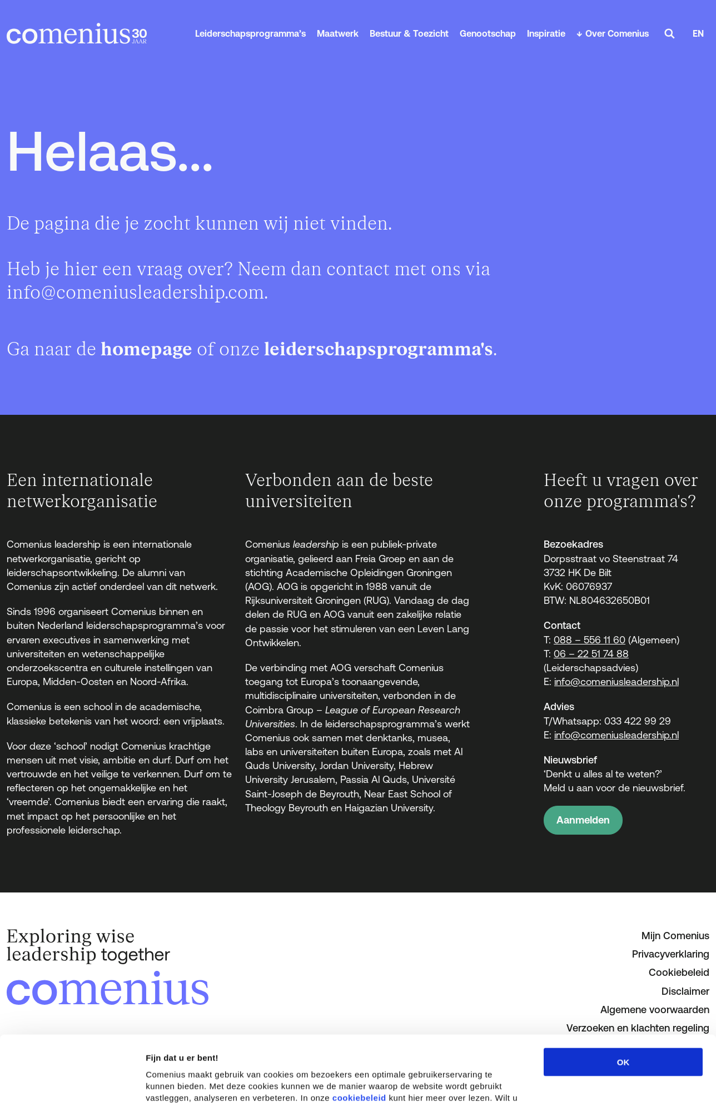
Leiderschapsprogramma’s (250, 33)
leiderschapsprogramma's (378, 349)
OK (623, 993)
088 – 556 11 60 (589, 640)
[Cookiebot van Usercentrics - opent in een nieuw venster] (72, 1084)
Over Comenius (617, 33)
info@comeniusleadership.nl (616, 681)
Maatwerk (338, 33)
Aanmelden (583, 820)
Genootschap (488, 33)
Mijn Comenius (675, 935)
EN (698, 33)
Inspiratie (546, 33)
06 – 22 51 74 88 (591, 653)
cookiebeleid (359, 1028)
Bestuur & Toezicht (409, 33)
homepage (146, 349)
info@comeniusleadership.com (135, 292)
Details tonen (600, 1084)
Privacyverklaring (670, 954)
